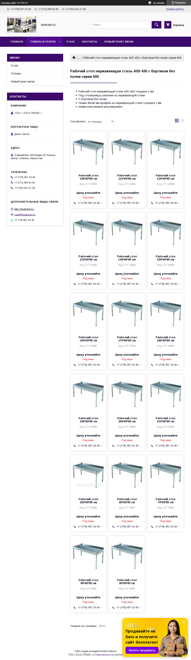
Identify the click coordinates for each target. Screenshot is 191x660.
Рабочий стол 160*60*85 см (88, 339)
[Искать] (156, 24)
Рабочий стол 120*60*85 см (165, 177)
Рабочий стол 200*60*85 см (127, 420)
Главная (17, 41)
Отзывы (16, 73)
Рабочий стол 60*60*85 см (127, 501)
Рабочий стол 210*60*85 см (165, 420)
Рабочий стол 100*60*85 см (88, 177)
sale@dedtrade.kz (24, 214)
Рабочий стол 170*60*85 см (127, 339)
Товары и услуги (43, 41)
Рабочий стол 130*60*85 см (88, 258)
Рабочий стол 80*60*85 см (88, 581)
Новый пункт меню (119, 41)
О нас (70, 41)
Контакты (89, 41)
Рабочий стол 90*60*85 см (127, 581)
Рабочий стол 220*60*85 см (88, 501)
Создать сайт (8, 2)
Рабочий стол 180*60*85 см (165, 339)
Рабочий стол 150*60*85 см (165, 258)
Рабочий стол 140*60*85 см (127, 258)
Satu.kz (113, 651)
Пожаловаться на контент (109, 654)
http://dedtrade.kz (24, 209)
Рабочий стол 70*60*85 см (165, 501)
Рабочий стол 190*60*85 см (88, 420)
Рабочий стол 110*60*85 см (127, 177)
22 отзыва (158, 2)
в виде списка (182, 121)
